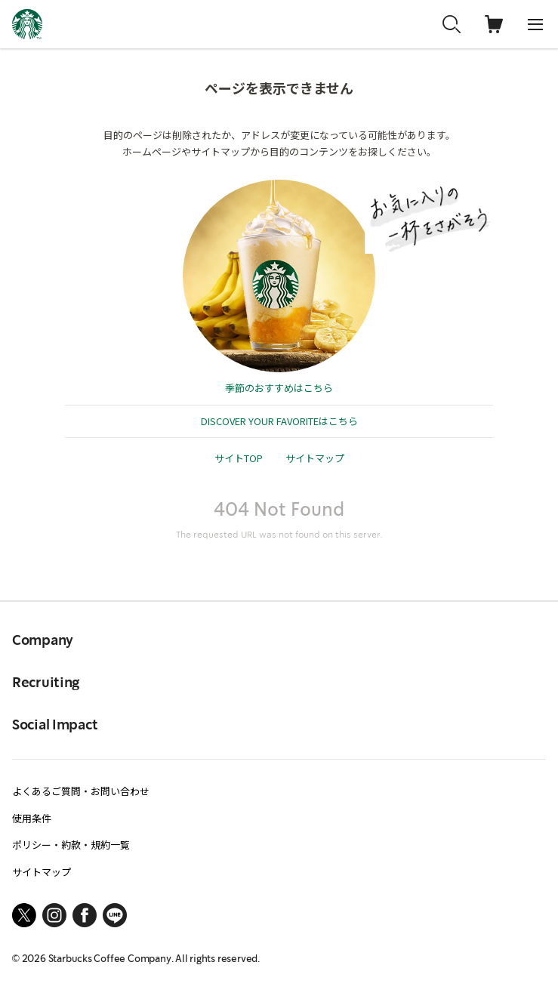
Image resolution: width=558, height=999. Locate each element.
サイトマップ (314, 458)
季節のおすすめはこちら (279, 388)
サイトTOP (238, 458)
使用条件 (31, 818)
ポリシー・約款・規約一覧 (71, 844)
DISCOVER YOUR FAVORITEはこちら (279, 421)
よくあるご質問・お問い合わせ (81, 791)
